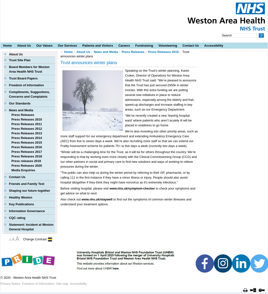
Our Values (44, 45)
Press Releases (22, 115)
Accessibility (213, 45)
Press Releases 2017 (26, 152)
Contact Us (191, 45)
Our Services (67, 45)
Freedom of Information (26, 85)
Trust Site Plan (20, 60)
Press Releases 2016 (26, 147)
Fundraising (144, 45)
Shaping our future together (29, 190)
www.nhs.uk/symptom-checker (132, 188)
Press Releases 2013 (26, 133)
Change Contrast (35, 239)
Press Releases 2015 (26, 142)
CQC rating (17, 218)
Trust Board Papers (23, 78)
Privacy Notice (10, 283)
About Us (24, 45)
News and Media (21, 110)
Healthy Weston (20, 197)
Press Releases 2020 (26, 165)
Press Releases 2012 (26, 128)
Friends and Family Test (26, 184)
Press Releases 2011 (26, 124)
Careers (124, 45)
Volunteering (168, 45)
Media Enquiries (23, 170)
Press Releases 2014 (26, 138)
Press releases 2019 (26, 161)
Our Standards (20, 103)
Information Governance (27, 211)
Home (7, 45)
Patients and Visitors (97, 45)
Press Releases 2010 (26, 119)
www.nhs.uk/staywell (97, 199)
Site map (62, 283)
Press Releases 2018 (26, 156)
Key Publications (21, 204)
